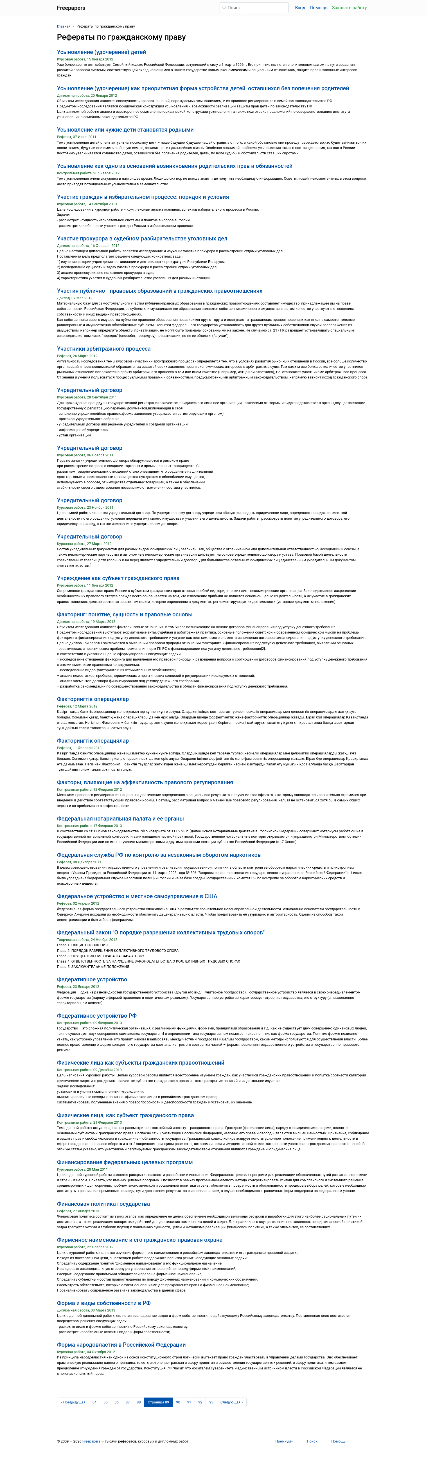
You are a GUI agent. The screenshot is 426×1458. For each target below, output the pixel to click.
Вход (300, 7)
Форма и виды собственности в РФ (104, 1303)
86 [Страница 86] (117, 1402)
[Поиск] (254, 7)
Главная (64, 26)
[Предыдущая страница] (73, 1402)
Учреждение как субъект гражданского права (118, 578)
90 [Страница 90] (178, 1402)
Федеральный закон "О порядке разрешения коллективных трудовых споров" (161, 932)
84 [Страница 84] (94, 1402)
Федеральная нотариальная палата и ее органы (120, 818)
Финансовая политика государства (103, 1203)
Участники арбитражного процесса (104, 348)
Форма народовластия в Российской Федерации (121, 1344)
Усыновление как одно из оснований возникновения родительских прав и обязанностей (175, 166)
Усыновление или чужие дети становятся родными (125, 129)
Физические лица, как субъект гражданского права (125, 1115)
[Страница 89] (158, 1402)
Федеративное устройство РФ (97, 1015)
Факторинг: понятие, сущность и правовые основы (125, 614)
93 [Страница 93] (211, 1402)
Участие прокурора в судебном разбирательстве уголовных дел (142, 238)
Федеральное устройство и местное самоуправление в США (137, 896)
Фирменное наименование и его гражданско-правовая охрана (140, 1239)
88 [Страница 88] (139, 1402)
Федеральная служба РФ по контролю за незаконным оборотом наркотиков (159, 854)
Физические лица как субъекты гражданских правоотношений (140, 1062)
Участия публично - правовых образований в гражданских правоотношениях (160, 290)
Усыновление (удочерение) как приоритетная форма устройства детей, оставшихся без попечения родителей (203, 88)
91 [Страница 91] (189, 1402)
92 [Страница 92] (200, 1402)
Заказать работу (349, 7)
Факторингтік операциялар (93, 699)
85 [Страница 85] (105, 1402)
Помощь (319, 7)
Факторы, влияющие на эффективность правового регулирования (145, 782)
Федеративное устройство (92, 979)
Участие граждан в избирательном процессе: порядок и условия (143, 196)
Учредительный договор (90, 390)
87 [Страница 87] (128, 1402)
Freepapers (91, 1441)
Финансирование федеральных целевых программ (125, 1162)
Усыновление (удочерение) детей (101, 52)
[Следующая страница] (232, 1402)
